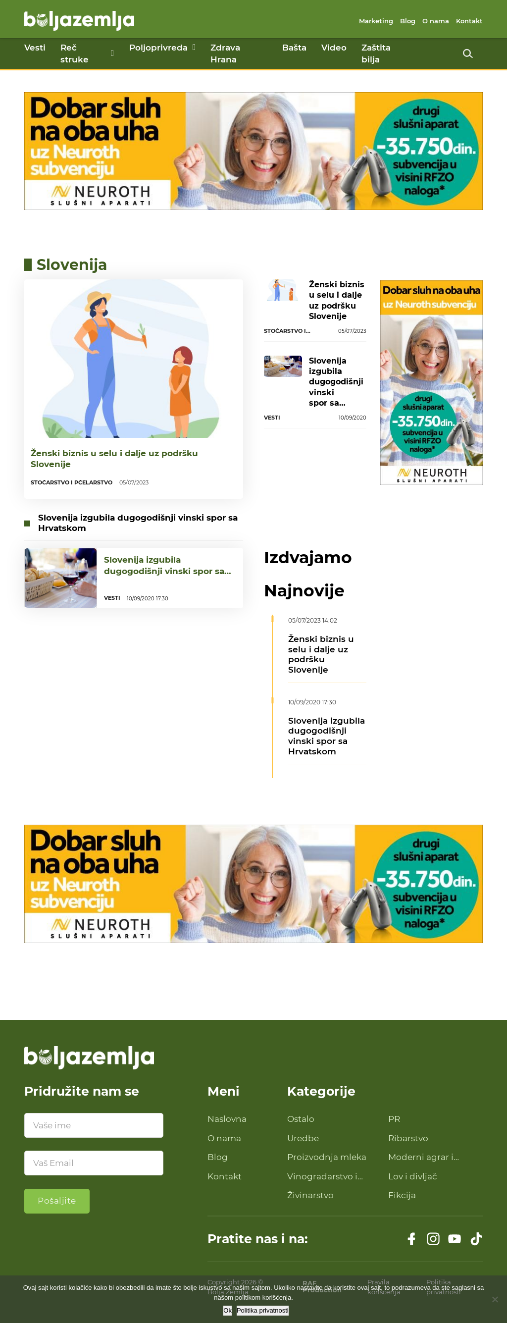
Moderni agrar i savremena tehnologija (421, 1157)
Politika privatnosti (263, 1310)
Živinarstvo (310, 1195)
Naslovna (227, 1118)
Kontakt (469, 21)
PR (394, 1118)
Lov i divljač (412, 1176)
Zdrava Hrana (225, 53)
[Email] (94, 1163)
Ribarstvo (408, 1138)
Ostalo (300, 1118)
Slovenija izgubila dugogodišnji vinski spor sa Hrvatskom (138, 528)
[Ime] (94, 1125)
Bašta (294, 47)
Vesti (35, 47)
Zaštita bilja (376, 53)
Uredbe (303, 1138)
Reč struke (74, 53)
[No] (495, 1299)
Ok (227, 1310)
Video (334, 47)
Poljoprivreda (158, 47)
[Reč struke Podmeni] (112, 53)
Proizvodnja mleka (326, 1157)
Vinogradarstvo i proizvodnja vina (322, 1176)
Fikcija (402, 1195)
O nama (435, 21)
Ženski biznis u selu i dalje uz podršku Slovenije (114, 464)
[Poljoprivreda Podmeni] (194, 47)
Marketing (376, 21)
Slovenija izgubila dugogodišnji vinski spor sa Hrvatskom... (164, 617)
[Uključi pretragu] (468, 53)
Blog (407, 21)
